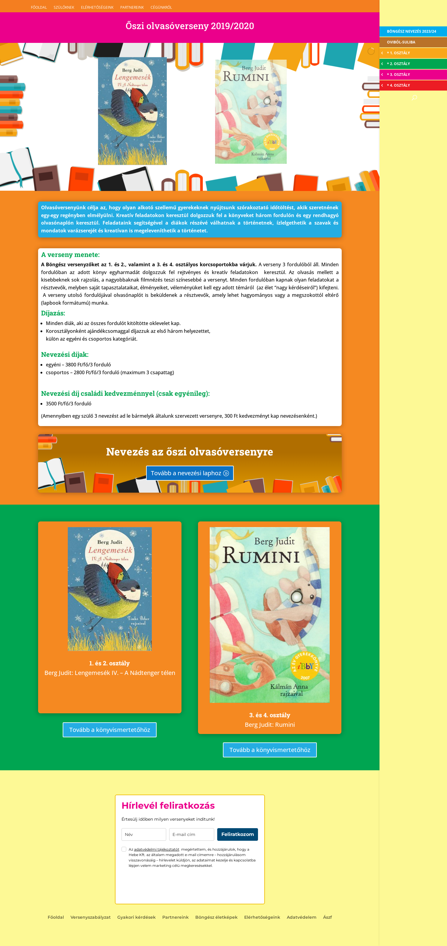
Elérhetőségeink (97, 7)
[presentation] (167, 886)
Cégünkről (161, 7)
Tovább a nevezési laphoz (186, 473)
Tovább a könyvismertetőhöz (109, 730)
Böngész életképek (216, 917)
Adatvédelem (301, 917)
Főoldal (39, 7)
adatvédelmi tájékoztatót (156, 849)
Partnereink (132, 7)
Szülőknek (64, 7)
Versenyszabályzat (90, 917)
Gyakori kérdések (136, 917)
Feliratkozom (237, 834)
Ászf (327, 917)
